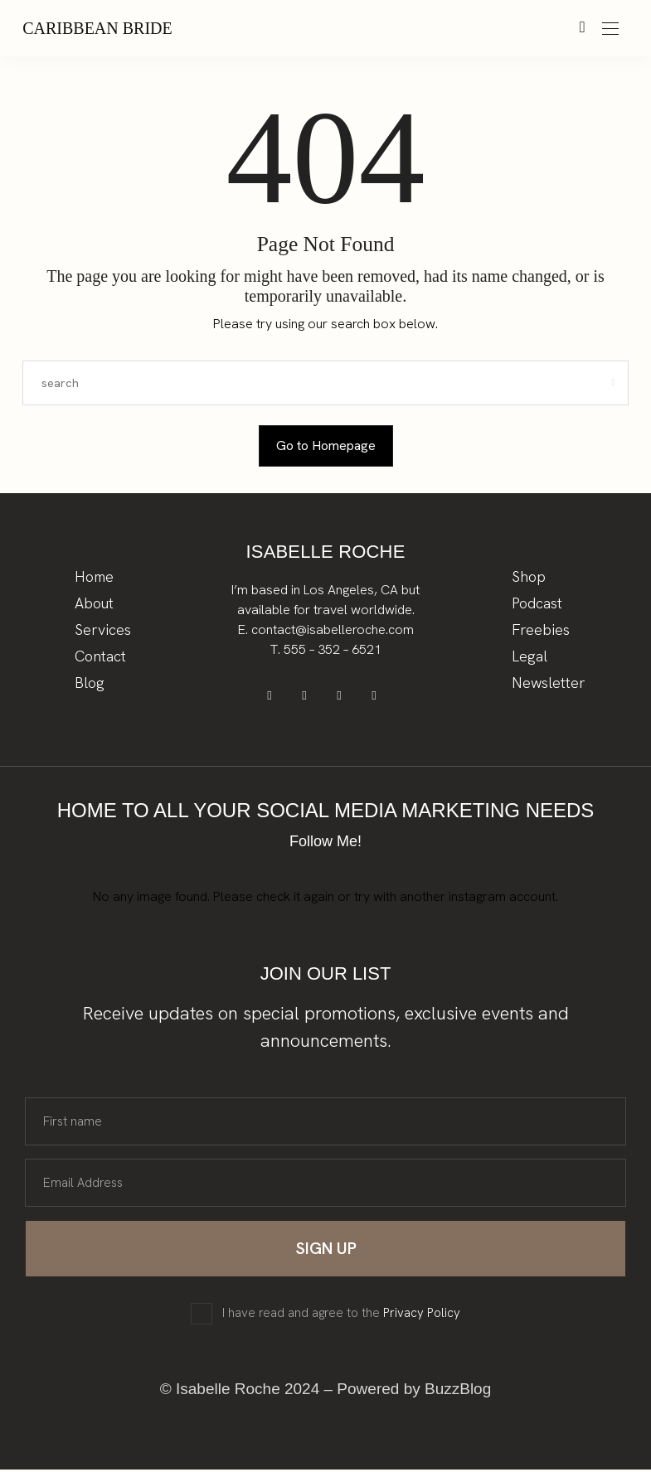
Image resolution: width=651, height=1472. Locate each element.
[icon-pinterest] (309, 697)
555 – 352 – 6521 (332, 649)
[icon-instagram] (342, 697)
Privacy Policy (421, 1315)
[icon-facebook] (275, 697)
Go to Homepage (326, 445)
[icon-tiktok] (375, 697)
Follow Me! (325, 843)
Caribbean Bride (97, 28)
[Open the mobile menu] (610, 29)
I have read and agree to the (341, 1316)
